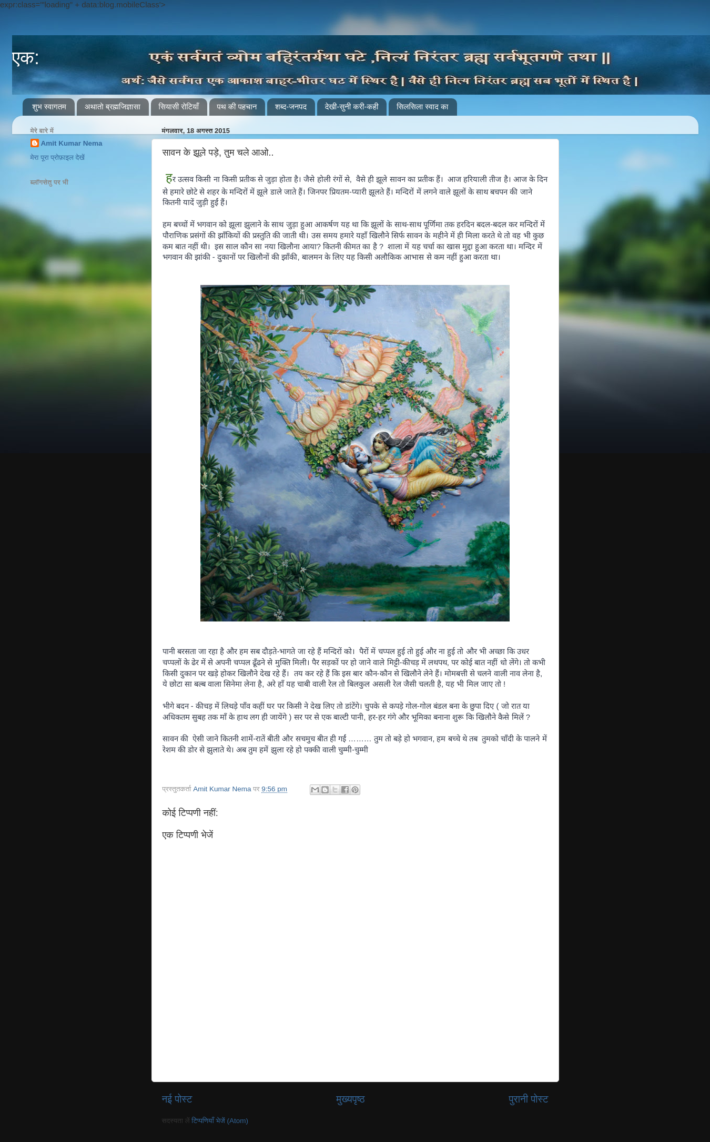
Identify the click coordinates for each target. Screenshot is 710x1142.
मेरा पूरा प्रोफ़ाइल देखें (58, 157)
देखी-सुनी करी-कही (352, 106)
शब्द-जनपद (291, 106)
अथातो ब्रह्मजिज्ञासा (112, 106)
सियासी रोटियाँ (179, 106)
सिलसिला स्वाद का (422, 106)
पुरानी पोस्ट (529, 1099)
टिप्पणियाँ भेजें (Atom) (219, 1121)
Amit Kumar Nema (72, 143)
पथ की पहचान (237, 106)
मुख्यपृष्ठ (350, 1099)
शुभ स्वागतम (49, 106)
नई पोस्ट (177, 1099)
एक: (26, 57)
